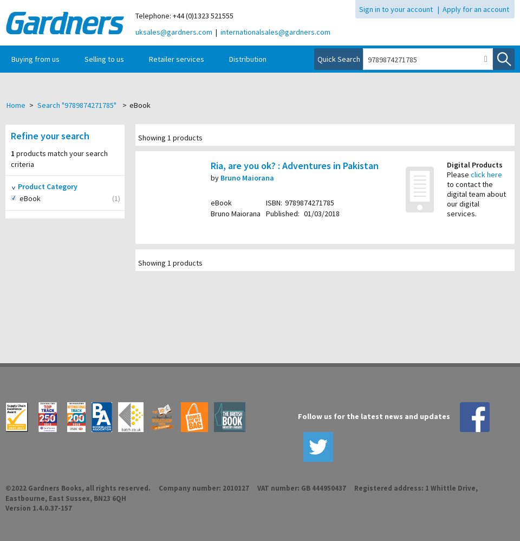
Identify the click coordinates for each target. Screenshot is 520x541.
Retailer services (176, 59)
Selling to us (104, 59)
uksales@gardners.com (173, 32)
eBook (42, 198)
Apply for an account (476, 9)
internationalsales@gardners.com (275, 32)
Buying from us (35, 59)
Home (15, 105)
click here (486, 174)
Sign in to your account (396, 9)
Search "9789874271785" (76, 105)
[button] (485, 59)
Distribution (247, 59)
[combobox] (421, 59)
